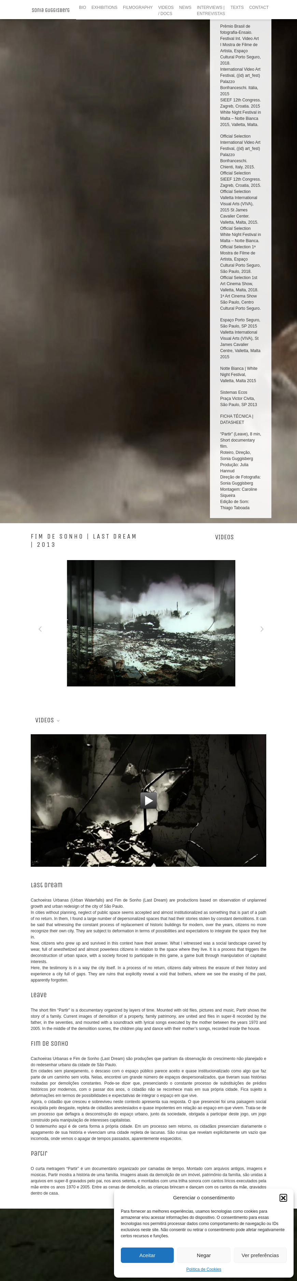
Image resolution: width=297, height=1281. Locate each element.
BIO (82, 7)
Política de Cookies (204, 1269)
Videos (43, 279)
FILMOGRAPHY (138, 7)
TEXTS (237, 7)
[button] (283, 1197)
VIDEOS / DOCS (165, 10)
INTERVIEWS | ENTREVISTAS (211, 10)
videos (224, 98)
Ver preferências (260, 1255)
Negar (204, 1255)
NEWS (185, 7)
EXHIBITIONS (104, 7)
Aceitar (147, 1255)
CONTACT (259, 7)
